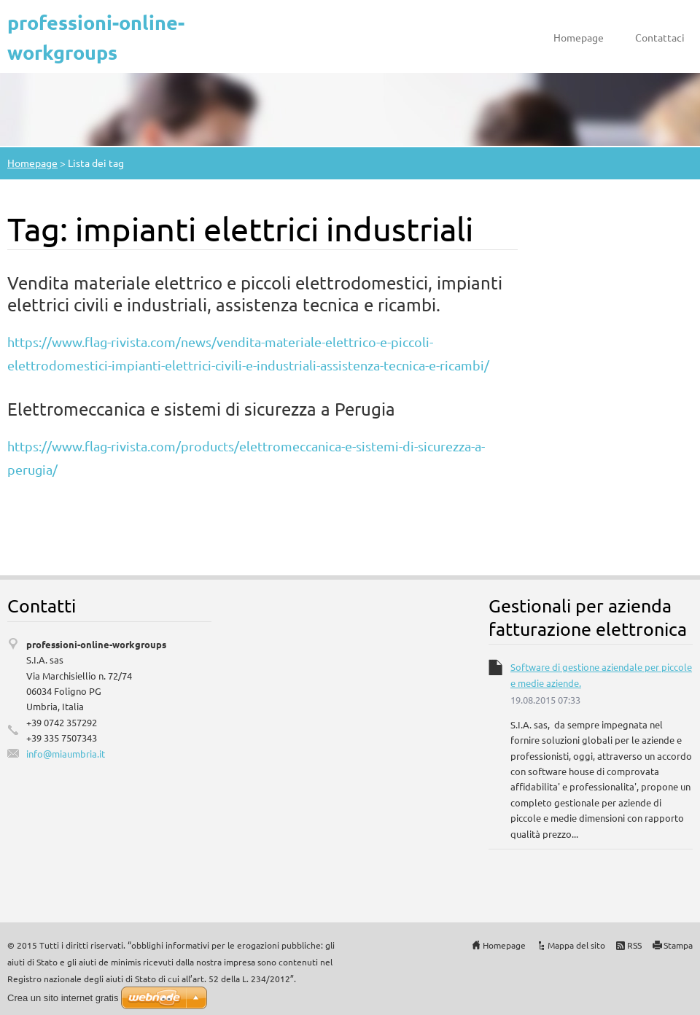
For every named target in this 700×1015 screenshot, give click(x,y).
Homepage (578, 37)
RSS (634, 945)
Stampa (678, 945)
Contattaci (660, 37)
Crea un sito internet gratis (62, 997)
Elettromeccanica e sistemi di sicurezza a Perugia (201, 408)
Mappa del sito (576, 945)
